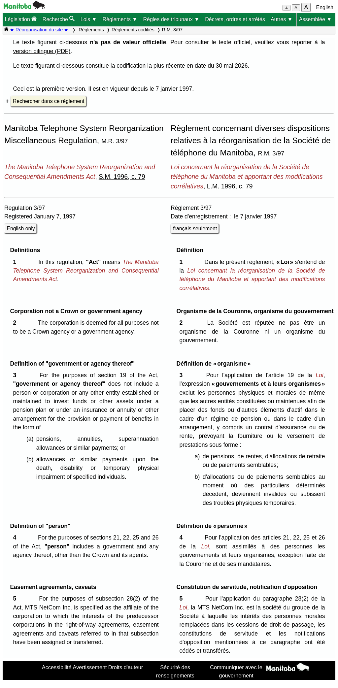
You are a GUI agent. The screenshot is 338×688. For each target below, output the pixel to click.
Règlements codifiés (133, 29)
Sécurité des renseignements (175, 671)
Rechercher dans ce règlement (48, 101)
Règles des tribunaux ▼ (171, 19)
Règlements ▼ (120, 19)
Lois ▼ (89, 19)
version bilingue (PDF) (41, 51)
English (324, 7)
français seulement (195, 228)
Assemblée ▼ (315, 19)
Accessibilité (57, 667)
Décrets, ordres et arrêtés (235, 19)
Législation (21, 19)
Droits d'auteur (125, 667)
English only (21, 228)
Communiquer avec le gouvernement (236, 671)
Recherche (59, 19)
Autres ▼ (282, 19)
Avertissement (90, 667)
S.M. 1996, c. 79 (122, 176)
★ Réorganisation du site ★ (39, 29)
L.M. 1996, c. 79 (230, 186)
